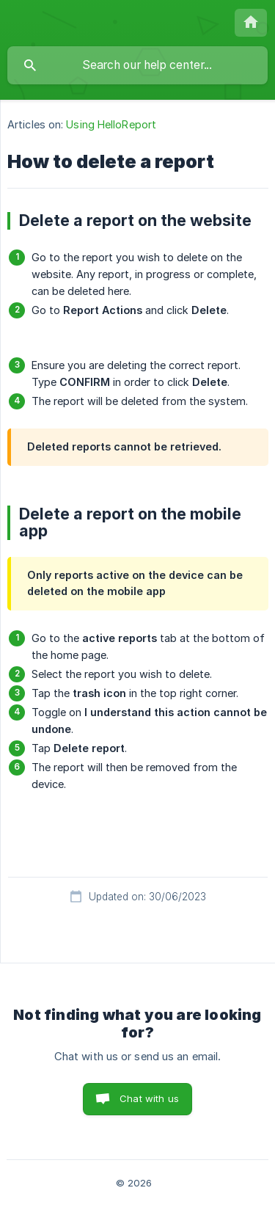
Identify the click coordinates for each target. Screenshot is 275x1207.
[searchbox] (137, 65)
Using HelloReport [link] (111, 124)
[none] (251, 23)
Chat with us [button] (149, 1098)
